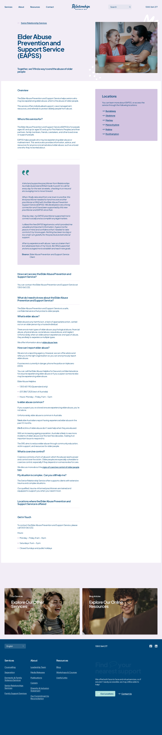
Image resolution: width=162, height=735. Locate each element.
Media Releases (38, 672)
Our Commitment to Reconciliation (40, 697)
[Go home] (81, 7)
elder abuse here (49, 342)
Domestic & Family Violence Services (13, 679)
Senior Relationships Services (14, 686)
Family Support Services (16, 693)
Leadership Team (38, 667)
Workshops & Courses (66, 672)
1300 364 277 (151, 7)
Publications (36, 677)
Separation (10, 672)
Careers (34, 683)
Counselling (10, 667)
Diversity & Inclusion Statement (40, 689)
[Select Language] (15, 646)
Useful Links (61, 677)
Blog (58, 667)
